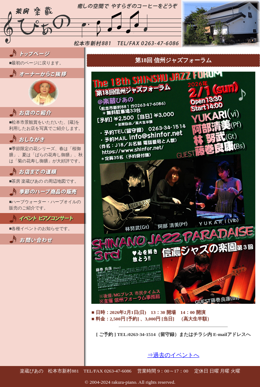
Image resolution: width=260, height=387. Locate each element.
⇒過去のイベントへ (173, 355)
